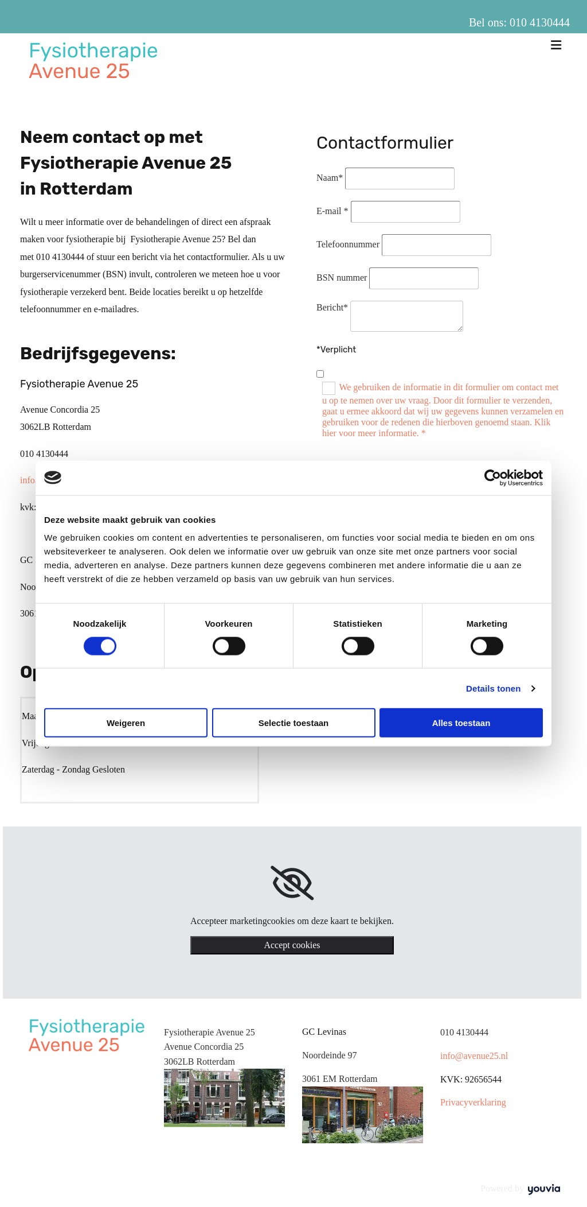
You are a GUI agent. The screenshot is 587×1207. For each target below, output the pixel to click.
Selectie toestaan (294, 723)
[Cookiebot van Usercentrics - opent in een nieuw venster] (493, 477)
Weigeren (126, 723)
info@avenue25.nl (474, 1056)
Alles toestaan (461, 723)
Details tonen (493, 688)
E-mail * (332, 211)
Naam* (329, 178)
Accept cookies (292, 945)
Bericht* (332, 307)
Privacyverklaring (473, 1102)
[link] (292, 883)
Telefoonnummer (347, 244)
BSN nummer (341, 277)
